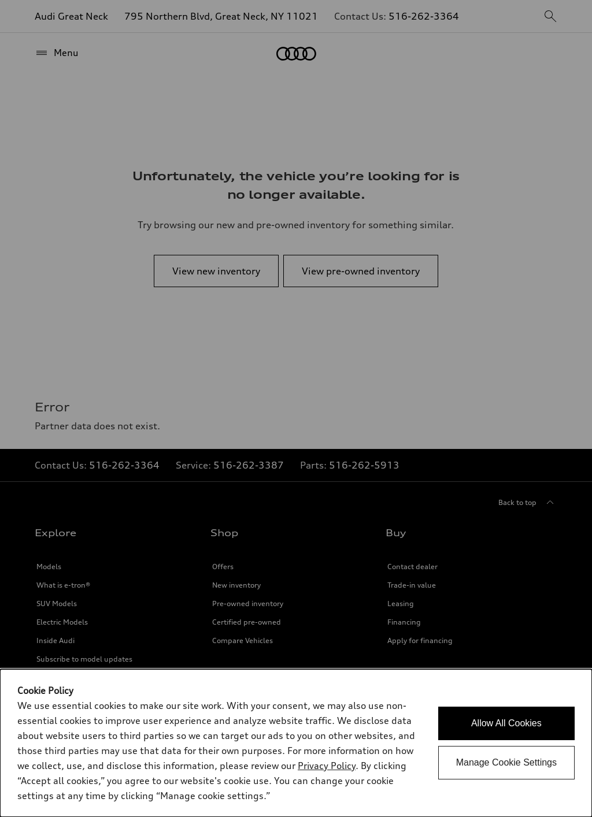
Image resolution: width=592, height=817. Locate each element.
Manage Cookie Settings (506, 762)
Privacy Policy (327, 765)
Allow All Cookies (506, 723)
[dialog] (296, 743)
